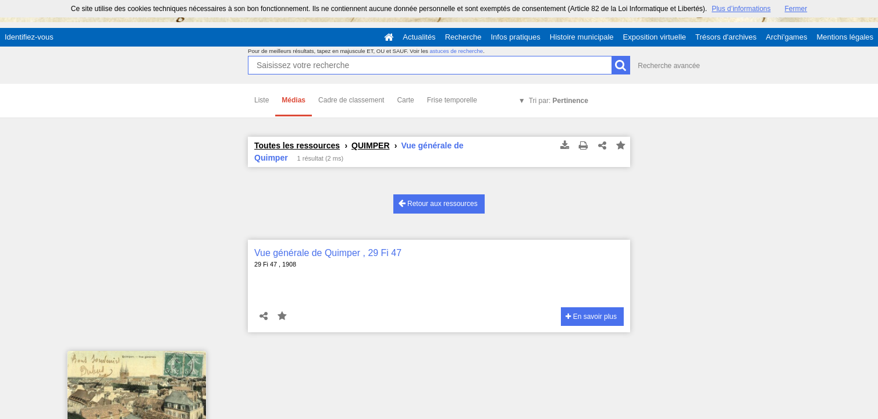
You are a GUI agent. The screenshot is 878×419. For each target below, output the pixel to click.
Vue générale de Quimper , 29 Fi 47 (327, 253)
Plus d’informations (741, 9)
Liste (261, 100)
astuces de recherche (456, 51)
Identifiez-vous (29, 37)
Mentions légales (844, 37)
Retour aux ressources (438, 203)
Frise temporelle (452, 100)
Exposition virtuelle (654, 37)
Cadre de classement (351, 100)
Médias (293, 100)
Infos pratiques (516, 37)
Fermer (796, 9)
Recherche (463, 37)
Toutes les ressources (297, 145)
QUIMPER (370, 145)
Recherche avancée (669, 66)
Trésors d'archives (725, 37)
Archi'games (786, 37)
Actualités (419, 37)
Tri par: (558, 101)
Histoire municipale (582, 37)
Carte (405, 100)
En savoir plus (591, 317)
